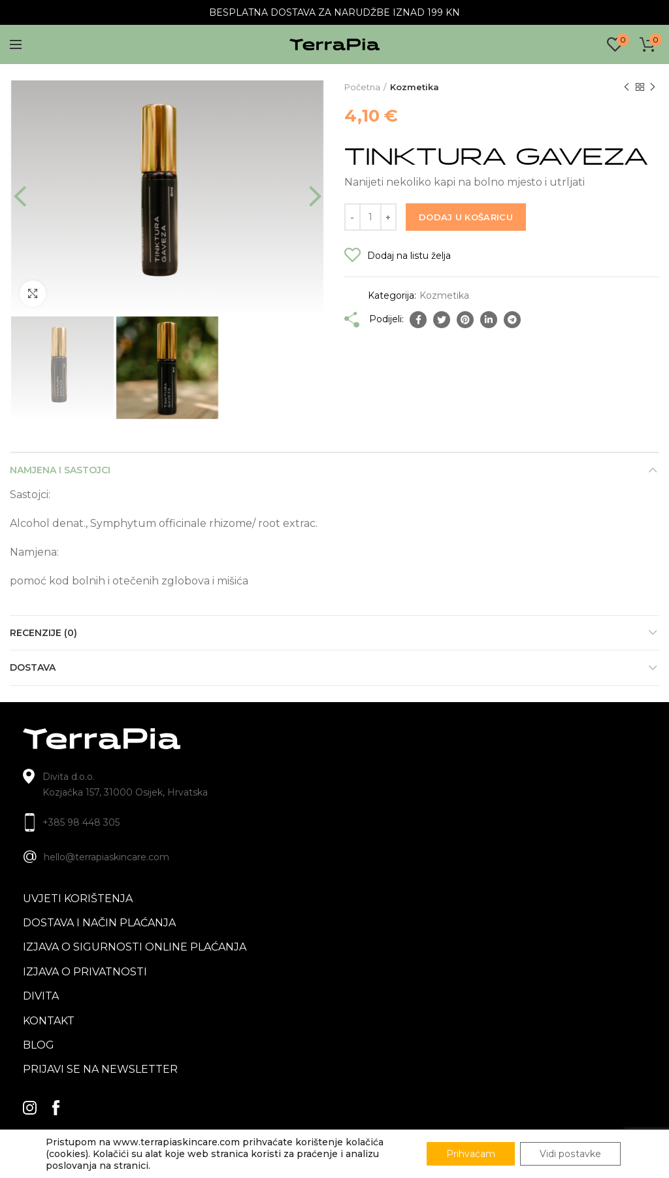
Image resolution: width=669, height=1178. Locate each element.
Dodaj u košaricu (466, 217)
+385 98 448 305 (81, 822)
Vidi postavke (570, 1154)
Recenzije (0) (43, 633)
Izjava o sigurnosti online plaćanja (134, 947)
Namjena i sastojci (60, 470)
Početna (362, 87)
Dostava (33, 667)
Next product (653, 87)
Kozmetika (414, 87)
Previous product (626, 87)
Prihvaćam (471, 1154)
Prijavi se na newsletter (100, 1069)
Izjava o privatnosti (85, 972)
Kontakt (48, 1021)
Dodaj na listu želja (409, 255)
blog (38, 1045)
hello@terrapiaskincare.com (106, 857)
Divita (41, 996)
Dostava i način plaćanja (99, 923)
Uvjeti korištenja (78, 898)
